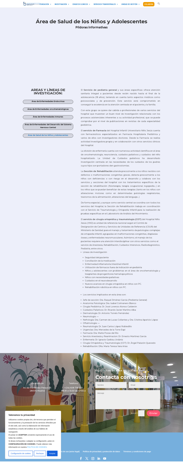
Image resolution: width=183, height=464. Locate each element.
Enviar (153, 415)
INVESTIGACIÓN (61, 4)
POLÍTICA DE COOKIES (37, 447)
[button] (159, 5)
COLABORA (148, 4)
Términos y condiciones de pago (137, 454)
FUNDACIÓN (44, 4)
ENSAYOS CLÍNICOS (80, 4)
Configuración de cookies (21, 453)
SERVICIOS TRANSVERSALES (105, 4)
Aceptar (52, 453)
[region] (33, 435)
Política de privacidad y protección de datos (101, 454)
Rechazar (40, 453)
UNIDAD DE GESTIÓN (129, 4)
